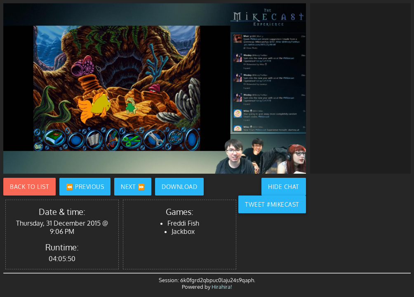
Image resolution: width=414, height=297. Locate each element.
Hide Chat (283, 186)
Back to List (29, 186)
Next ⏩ (133, 186)
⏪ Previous (85, 186)
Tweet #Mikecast (272, 204)
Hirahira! (222, 286)
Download (179, 186)
